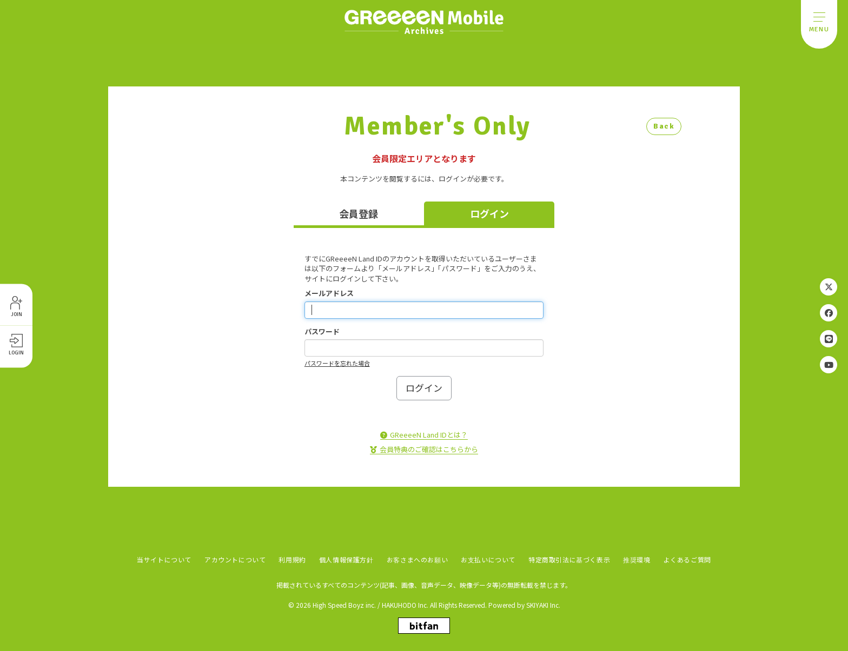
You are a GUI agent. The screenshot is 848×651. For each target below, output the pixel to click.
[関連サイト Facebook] (828, 312)
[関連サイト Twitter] (828, 287)
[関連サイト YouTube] (828, 364)
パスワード (322, 332)
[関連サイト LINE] (828, 338)
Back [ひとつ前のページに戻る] (663, 126)
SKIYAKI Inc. (543, 604)
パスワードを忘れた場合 (337, 363)
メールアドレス (329, 293)
